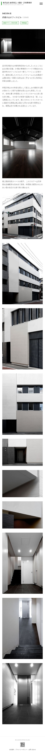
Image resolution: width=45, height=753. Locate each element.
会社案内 (11, 749)
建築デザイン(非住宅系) (10, 23)
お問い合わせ (32, 749)
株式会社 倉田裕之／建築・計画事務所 (17, 3)
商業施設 (24, 23)
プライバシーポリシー (21, 749)
